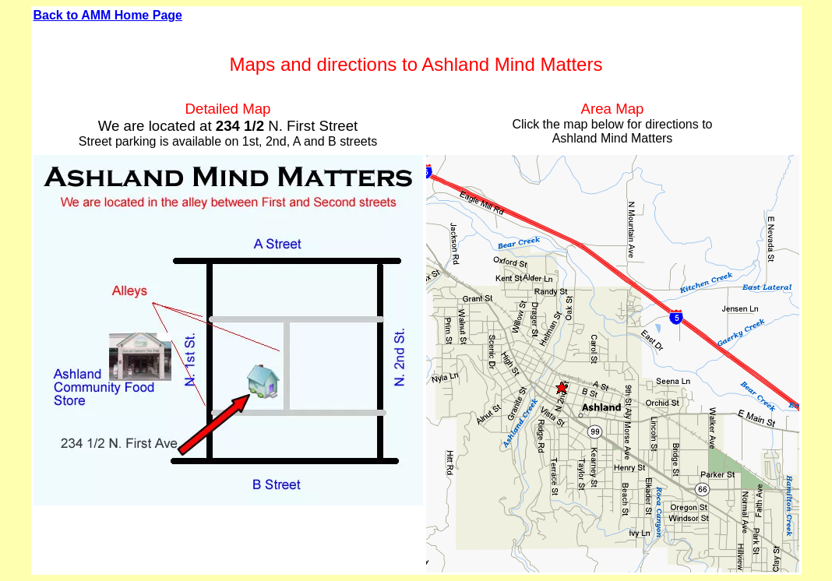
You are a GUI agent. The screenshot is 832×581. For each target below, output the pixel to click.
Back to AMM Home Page (107, 15)
